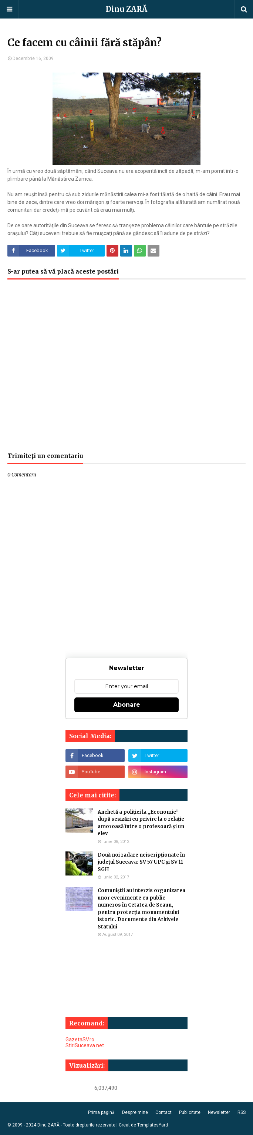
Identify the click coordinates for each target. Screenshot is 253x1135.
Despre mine (135, 1112)
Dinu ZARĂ (126, 9)
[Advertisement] (126, 369)
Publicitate (189, 1112)
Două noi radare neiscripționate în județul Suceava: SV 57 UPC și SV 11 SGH (141, 862)
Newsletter (219, 1112)
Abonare (126, 704)
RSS (241, 1112)
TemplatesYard (152, 1125)
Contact (163, 1112)
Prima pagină (101, 1112)
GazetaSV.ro (79, 1039)
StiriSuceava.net (84, 1045)
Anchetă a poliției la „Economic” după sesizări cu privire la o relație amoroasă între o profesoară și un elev (141, 823)
